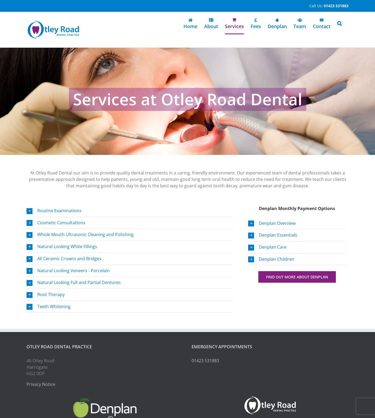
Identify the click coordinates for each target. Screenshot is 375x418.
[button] (339, 23)
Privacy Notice (41, 384)
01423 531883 (205, 361)
